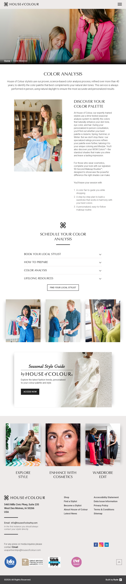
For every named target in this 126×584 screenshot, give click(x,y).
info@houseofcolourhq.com (24, 523)
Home (7, 61)
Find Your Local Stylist (63, 287)
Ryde (115, 579)
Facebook (96, 545)
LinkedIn (107, 545)
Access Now (30, 391)
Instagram (101, 545)
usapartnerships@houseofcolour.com (22, 550)
